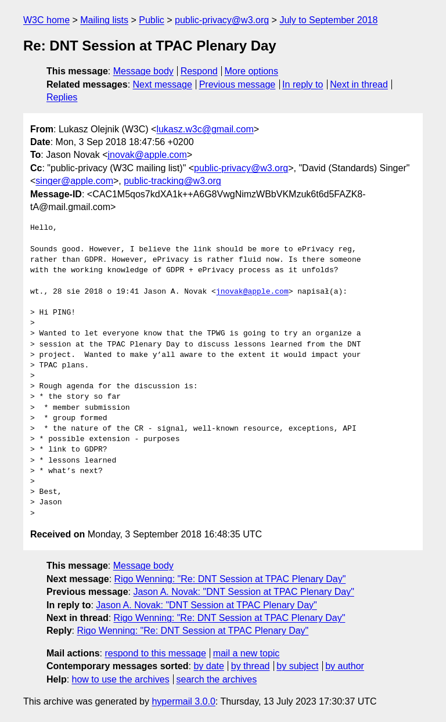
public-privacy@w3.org (222, 20)
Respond (199, 71)
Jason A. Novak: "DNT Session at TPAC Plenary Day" (243, 592)
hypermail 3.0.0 (183, 701)
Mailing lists (104, 20)
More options (252, 71)
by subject (297, 666)
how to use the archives (121, 679)
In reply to (302, 84)
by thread (250, 666)
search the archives (217, 679)
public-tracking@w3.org (172, 181)
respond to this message (155, 653)
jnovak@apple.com (147, 155)
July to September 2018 (328, 20)
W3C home (46, 20)
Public (151, 20)
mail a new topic (246, 653)
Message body (143, 71)
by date (208, 666)
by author (344, 666)
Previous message (237, 84)
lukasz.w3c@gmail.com (204, 129)
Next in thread (359, 84)
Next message (162, 84)
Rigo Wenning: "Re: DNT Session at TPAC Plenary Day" (230, 579)
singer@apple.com (74, 181)
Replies (61, 97)
